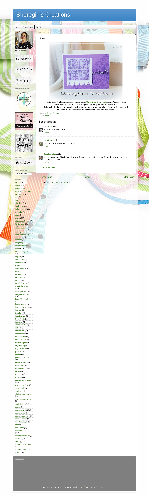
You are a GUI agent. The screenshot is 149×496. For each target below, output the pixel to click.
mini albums (20, 337)
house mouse (20, 304)
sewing (18, 391)
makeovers (20, 331)
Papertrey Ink (21, 349)
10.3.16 (46, 133)
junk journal (20, 316)
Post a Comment (48, 167)
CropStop (19, 243)
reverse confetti (22, 385)
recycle (18, 377)
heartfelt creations (23, 299)
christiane (48, 140)
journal (18, 310)
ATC (17, 197)
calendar (19, 212)
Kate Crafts (20, 319)
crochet (18, 240)
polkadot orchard (22, 357)
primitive (19, 365)
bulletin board (21, 209)
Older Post (128, 177)
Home (17, 27)
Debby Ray (48, 126)
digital (18, 257)
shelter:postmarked (23, 394)
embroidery (20, 268)
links (17, 328)
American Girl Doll (23, 191)
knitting (18, 322)
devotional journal (22, 252)
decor (17, 249)
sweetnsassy (20, 422)
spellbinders (20, 404)
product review (21, 368)
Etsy (17, 271)
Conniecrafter (50, 154)
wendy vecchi (20, 450)
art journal (19, 194)
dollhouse (19, 263)
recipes (18, 374)
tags (17, 425)
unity (17, 442)
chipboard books (22, 221)
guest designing (22, 294)
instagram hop (21, 307)
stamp (18, 407)
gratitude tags (21, 291)
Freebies (39, 27)
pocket (18, 354)
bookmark (19, 206)
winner (18, 452)
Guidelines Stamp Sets (96, 102)
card (17, 215)
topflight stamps (22, 436)
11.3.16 (46, 146)
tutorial (18, 439)
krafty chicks (20, 325)
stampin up (20, 413)
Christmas (19, 224)
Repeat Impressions (23, 380)
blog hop (19, 203)
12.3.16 (46, 163)
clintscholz (83, 487)
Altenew (18, 182)
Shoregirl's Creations (43, 14)
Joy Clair (18, 313)
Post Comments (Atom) (60, 182)
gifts (17, 280)
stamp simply (21, 410)
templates (19, 428)
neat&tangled (21, 343)
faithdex (18, 274)
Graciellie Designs (22, 286)
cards (47, 116)
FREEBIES (19, 277)
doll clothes (20, 260)
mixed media (20, 340)
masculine (19, 334)
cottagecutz (20, 232)
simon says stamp (23, 399)
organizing (20, 346)
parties (18, 352)
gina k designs (21, 283)
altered (18, 185)
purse (17, 371)
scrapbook (19, 388)
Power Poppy (20, 362)
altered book (20, 188)
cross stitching (21, 246)
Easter (18, 265)
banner (18, 200)
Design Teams (28, 27)
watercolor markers (23, 445)
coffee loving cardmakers (20, 228)
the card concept (22, 431)
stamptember (21, 419)
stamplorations (22, 416)
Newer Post (45, 177)
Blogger (102, 487)
